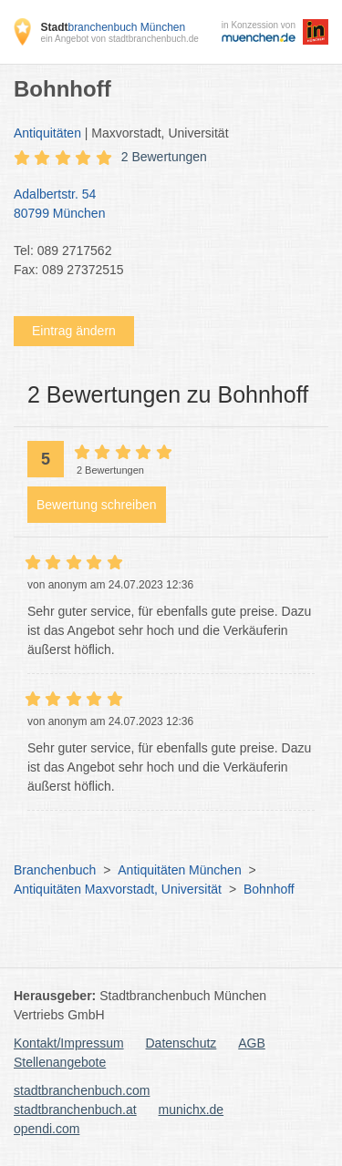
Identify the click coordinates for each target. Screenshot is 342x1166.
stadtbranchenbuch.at (75, 1109)
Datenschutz (181, 1043)
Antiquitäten (47, 133)
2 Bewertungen (164, 156)
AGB (251, 1043)
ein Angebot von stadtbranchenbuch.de (119, 39)
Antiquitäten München (179, 870)
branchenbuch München (112, 27)
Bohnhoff (269, 889)
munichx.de (191, 1109)
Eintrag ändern (74, 330)
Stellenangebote (60, 1062)
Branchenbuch (55, 870)
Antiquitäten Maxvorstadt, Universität (118, 889)
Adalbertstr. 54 (162, 205)
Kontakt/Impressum (69, 1043)
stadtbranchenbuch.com (82, 1090)
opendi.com (46, 1128)
